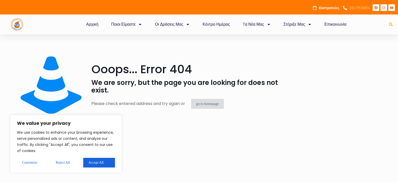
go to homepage (207, 104)
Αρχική (92, 24)
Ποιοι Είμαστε (126, 24)
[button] (391, 24)
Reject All (63, 162)
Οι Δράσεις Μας (172, 24)
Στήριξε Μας (298, 24)
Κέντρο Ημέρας (216, 24)
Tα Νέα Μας (257, 24)
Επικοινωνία (335, 24)
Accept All (96, 162)
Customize (29, 162)
